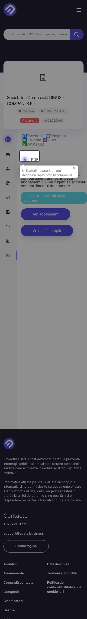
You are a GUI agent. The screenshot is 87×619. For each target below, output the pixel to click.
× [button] (74, 169)
